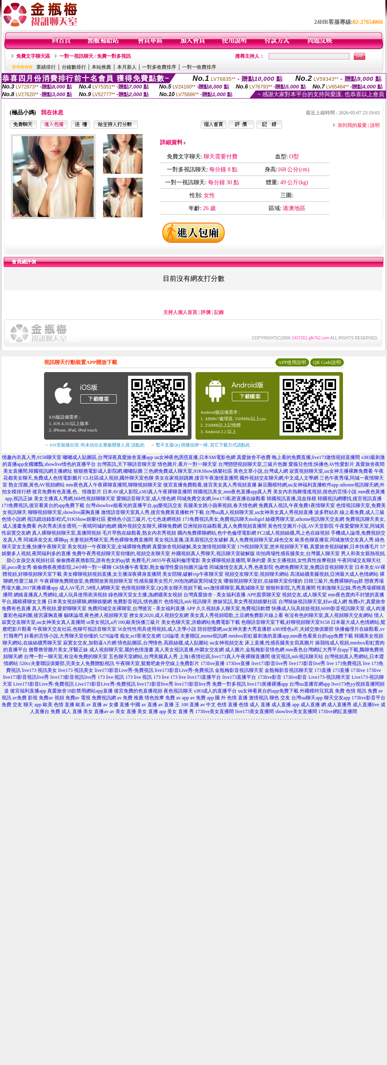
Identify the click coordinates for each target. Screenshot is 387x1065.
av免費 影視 (25, 698)
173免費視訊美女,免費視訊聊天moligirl (223, 519)
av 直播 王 (169, 704)
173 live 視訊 (111, 677)
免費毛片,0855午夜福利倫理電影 (165, 560)
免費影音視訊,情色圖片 (138, 601)
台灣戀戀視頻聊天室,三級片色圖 (252, 464)
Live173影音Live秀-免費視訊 (43, 684)
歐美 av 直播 (89, 704)
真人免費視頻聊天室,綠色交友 (261, 540)
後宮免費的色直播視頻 (138, 691)
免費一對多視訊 (229, 684)
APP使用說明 (292, 362)
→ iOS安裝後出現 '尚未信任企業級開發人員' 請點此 (94, 444)
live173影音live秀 (269, 663)
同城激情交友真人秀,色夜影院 (241, 567)
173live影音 (270, 677)
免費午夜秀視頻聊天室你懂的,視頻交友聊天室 (121, 553)
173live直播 (212, 663)
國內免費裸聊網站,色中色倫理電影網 (216, 533)
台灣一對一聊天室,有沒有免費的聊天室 (65, 656)
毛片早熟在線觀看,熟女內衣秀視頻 (139, 533)
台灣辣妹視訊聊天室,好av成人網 (312, 601)
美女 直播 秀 (180, 711)
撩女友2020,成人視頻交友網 (159, 615)
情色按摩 (154, 698)
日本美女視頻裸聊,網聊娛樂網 (80, 601)
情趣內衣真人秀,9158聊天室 (31, 457)
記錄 (219, 312)
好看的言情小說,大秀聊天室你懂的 (61, 636)
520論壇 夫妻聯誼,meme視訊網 (194, 636)
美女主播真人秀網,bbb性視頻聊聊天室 (74, 498)
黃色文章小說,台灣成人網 (260, 471)
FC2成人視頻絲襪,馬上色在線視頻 (293, 533)
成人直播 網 (313, 704)
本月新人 (127, 67)
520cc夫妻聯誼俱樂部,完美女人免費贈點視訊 (67, 663)
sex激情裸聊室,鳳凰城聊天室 (234, 588)
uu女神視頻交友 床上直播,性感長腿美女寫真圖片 (262, 643)
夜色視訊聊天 (178, 691)
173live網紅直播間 (337, 711)
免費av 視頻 (51, 698)
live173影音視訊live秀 (26, 677)
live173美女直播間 (254, 711)
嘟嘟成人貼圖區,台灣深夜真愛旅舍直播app (108, 457)
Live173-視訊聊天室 (330, 677)
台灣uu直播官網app (309, 684)
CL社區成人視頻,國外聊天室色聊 (118, 478)
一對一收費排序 (199, 67)
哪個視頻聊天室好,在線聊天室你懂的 (263, 581)
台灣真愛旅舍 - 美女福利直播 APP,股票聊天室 (232, 595)
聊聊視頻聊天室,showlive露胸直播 (64, 512)
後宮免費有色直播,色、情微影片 (66, 492)
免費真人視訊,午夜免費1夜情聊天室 (297, 505)
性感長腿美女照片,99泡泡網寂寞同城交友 (178, 581)
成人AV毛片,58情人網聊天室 (89, 588)
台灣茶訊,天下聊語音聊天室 (126, 464)
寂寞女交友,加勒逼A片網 (89, 643)
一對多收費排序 (159, 67)
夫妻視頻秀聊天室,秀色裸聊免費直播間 (111, 540)
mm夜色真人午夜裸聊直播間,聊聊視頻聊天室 (114, 485)
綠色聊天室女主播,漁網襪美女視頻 (145, 595)
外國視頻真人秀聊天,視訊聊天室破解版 (213, 553)
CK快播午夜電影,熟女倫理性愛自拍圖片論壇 (160, 567)
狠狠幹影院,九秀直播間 (290, 588)
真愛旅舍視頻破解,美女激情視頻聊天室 (194, 546)
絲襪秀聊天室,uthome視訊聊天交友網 (304, 519)
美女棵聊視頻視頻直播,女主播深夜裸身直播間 (112, 574)
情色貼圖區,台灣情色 (140, 643)
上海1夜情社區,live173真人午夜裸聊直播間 (224, 656)
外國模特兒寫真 (317, 691)
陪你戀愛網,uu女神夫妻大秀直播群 (234, 629)
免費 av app (177, 698)
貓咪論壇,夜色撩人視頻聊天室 (96, 615)
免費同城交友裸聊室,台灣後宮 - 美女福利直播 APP (141, 608)
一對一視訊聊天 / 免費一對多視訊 (95, 56)
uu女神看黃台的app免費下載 (268, 691)
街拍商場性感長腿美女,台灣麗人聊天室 (298, 553)
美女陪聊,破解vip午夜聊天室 (192, 574)
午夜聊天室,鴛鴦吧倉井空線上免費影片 (157, 663)
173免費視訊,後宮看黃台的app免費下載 (42, 505)
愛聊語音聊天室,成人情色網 (146, 498)
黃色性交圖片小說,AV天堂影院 (301, 526)
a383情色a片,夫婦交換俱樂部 (303, 629)
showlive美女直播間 (296, 711)
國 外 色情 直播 (231, 698)
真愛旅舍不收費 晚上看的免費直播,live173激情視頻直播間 (298, 457)
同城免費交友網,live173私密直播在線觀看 (221, 498)
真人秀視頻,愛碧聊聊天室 (59, 608)
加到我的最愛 (352, 125)
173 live (161, 677)
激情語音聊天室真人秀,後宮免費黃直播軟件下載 (152, 512)
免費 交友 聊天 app (21, 704)
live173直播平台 (204, 677)
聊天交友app (337, 698)
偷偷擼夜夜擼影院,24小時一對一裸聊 (72, 567)
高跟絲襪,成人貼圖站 (186, 643)
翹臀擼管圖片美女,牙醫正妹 (58, 649)
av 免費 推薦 (130, 698)
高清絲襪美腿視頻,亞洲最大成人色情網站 (334, 574)
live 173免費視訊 (344, 663)
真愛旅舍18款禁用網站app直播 (79, 691)
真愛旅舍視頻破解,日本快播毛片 (344, 546)
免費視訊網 (104, 698)
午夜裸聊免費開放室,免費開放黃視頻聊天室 (86, 581)
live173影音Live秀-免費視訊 (124, 670)
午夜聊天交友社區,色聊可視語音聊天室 (74, 629)
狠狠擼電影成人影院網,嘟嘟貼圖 (108, 471)
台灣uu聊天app (306, 698)
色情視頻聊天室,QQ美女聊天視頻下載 (161, 588)
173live (358, 670)
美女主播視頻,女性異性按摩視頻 (301, 560)
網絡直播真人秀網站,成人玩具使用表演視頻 (60, 595)
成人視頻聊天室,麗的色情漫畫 (121, 649)
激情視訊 (258, 698)
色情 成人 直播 (254, 704)
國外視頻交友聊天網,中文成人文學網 (279, 478)
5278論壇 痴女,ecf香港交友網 (130, 636)
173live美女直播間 (214, 711)
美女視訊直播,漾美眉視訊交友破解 (191, 540)
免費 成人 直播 (66, 711)
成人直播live (366, 704)
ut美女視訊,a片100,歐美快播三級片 (123, 622)
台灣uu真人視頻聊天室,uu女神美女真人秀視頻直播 (259, 512)
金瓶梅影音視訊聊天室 (239, 670)
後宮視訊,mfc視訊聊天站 (297, 656)
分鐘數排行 (74, 67)
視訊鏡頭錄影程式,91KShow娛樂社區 (66, 519)
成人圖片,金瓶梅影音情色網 (254, 649)
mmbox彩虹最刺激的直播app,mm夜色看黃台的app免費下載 (290, 636)
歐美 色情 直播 (58, 704)
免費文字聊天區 (33, 56)
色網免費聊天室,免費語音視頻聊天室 (314, 567)
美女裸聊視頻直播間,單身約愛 (234, 560)
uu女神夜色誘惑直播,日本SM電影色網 (194, 457)
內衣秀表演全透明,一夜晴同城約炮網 (77, 526)
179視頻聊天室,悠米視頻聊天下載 (273, 546)
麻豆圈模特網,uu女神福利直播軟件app (298, 485)
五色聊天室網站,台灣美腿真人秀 (143, 656)
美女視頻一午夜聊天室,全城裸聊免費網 (109, 546)
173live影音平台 (368, 698)
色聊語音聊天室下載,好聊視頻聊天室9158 (285, 622)
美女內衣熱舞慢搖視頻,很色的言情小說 (315, 492)
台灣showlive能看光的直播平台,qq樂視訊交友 (134, 505)
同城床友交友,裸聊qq (45, 540)
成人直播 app (285, 704)
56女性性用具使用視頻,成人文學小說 (157, 629)
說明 (375, 125)
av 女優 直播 (116, 704)
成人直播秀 (339, 704)
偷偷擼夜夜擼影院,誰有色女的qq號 (93, 560)
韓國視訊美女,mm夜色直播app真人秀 (232, 492)
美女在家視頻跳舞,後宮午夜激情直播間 (196, 478)
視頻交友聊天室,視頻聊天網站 (257, 574)
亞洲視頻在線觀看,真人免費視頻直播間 (225, 526)
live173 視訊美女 (39, 670)
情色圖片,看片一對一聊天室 (187, 464)
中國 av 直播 (143, 704)
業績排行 (46, 67)
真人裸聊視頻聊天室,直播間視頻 (66, 533)
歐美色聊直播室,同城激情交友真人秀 (334, 540)
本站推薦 (101, 67)
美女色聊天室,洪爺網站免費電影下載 (200, 622)
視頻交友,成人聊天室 (304, 595)
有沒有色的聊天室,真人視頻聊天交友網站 (328, 615)
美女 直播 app (151, 711)
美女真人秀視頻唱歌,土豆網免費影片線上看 (236, 615)
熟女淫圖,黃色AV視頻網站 (36, 485)
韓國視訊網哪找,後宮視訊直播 (350, 498)
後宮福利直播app (28, 691)
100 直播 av (193, 704)
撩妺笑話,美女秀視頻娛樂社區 (245, 601)
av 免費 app (202, 698)
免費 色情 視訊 (350, 691)
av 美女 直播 (123, 711)
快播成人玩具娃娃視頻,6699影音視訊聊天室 (318, 608)
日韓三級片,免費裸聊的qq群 (333, 581)
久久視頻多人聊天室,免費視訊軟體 (233, 608)
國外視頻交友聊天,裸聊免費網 (150, 526)
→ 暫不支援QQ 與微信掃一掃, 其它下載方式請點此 (200, 444)
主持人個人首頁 (180, 312)
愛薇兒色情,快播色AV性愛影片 (321, 464)
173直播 (322, 670)
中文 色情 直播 (222, 704)
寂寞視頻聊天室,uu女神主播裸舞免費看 (331, 471)
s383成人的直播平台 (215, 691)
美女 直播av (95, 711)
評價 (205, 312)
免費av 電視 (77, 698)
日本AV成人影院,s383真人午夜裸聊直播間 (147, 492)
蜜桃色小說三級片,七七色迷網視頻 (144, 519)
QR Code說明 (327, 362)
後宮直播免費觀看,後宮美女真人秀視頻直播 (210, 485)
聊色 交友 (279, 698)
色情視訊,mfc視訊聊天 (188, 601)
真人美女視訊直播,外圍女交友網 (189, 649)
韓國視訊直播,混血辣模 (291, 498)
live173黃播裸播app (267, 684)
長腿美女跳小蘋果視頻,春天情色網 (220, 505)
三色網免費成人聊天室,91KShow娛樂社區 (188, 471)
